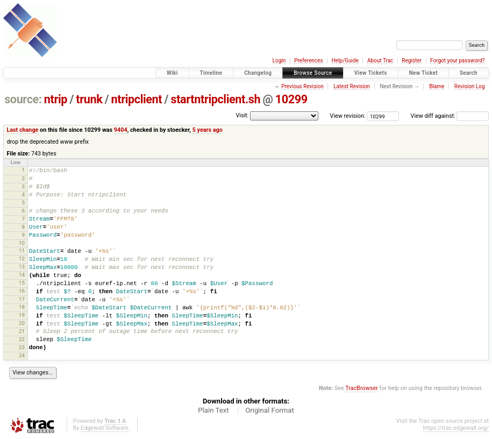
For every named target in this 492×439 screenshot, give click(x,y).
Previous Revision (302, 86)
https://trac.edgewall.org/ (456, 427)
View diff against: (450, 115)
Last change (22, 129)
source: (22, 99)
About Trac (380, 60)
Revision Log (469, 86)
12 (22, 258)
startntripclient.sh (216, 99)
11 (22, 250)
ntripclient (136, 99)
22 (22, 339)
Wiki (172, 73)
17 (22, 299)
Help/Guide (345, 60)
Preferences (308, 60)
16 (22, 291)
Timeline (211, 73)
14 (22, 275)
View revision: (348, 115)
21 (22, 331)
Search (468, 73)
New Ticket (423, 73)
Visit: (242, 115)
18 (22, 307)
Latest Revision (351, 86)
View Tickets (370, 73)
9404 (120, 129)
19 (22, 315)
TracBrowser (361, 388)
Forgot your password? (457, 60)
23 (22, 347)
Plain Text (213, 410)
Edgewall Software (105, 427)
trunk (89, 99)
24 (22, 355)
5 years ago (207, 129)
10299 (291, 99)
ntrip (55, 99)
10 (22, 243)
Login (279, 60)
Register (412, 60)
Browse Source (313, 73)
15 (22, 283)
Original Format (269, 410)
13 (22, 267)
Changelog (258, 73)
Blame (436, 86)
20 (22, 323)
